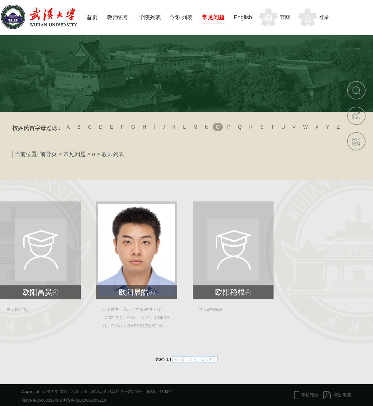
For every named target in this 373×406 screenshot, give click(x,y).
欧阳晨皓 (134, 292)
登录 (324, 17)
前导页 (48, 154)
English (243, 17)
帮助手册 (342, 395)
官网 (285, 17)
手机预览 (310, 395)
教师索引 (118, 17)
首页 (92, 17)
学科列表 (181, 17)
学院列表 (150, 17)
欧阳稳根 (230, 292)
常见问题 (213, 17)
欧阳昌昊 (37, 292)
